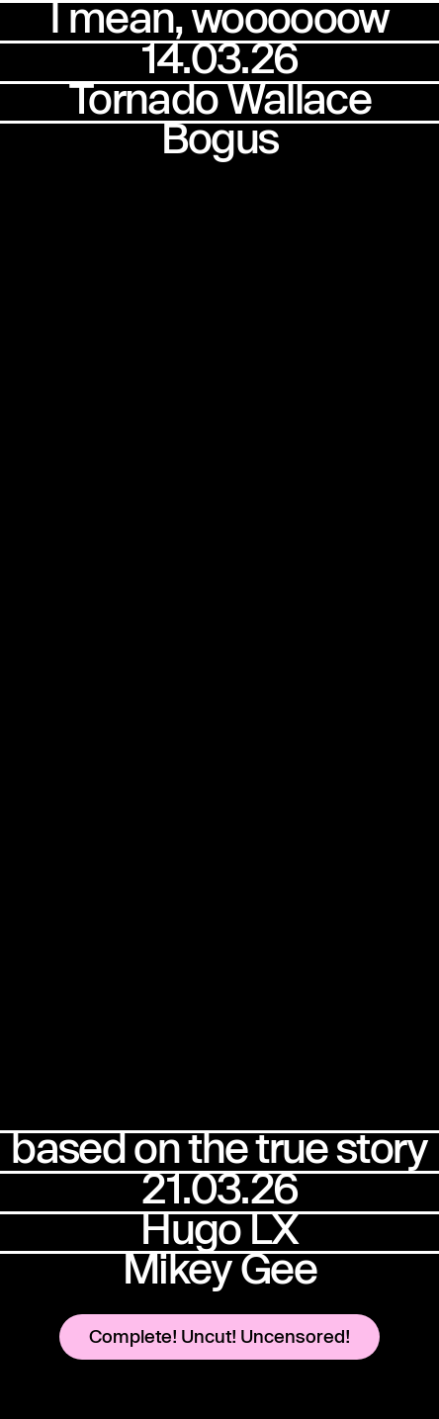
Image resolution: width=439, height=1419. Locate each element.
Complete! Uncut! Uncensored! (219, 1336)
